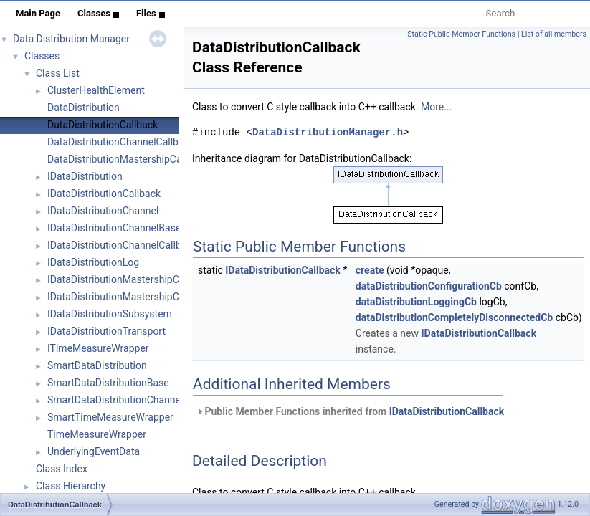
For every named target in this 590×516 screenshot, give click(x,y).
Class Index (61, 468)
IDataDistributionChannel (102, 210)
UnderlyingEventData (93, 451)
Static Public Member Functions (461, 34)
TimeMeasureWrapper (96, 434)
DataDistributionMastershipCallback (127, 159)
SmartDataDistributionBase (108, 382)
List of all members (553, 34)
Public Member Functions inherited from (350, 411)
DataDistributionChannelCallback (120, 142)
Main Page (38, 13)
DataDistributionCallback (102, 124)
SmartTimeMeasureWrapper (110, 417)
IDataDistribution (85, 176)
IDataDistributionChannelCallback (122, 245)
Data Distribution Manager (71, 38)
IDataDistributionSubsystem (109, 314)
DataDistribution (83, 107)
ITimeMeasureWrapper (98, 348)
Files (150, 13)
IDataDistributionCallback (104, 193)
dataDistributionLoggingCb (416, 301)
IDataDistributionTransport (106, 331)
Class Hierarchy (70, 486)
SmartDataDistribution (97, 365)
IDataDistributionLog (93, 262)
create (370, 270)
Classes (98, 13)
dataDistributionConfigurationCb (429, 286)
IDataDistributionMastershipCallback (129, 279)
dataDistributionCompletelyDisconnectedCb (454, 317)
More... (436, 107)
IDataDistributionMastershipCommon (130, 296)
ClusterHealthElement (96, 90)
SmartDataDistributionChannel (115, 400)
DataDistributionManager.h (327, 132)
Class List (58, 73)
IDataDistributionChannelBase (114, 228)
